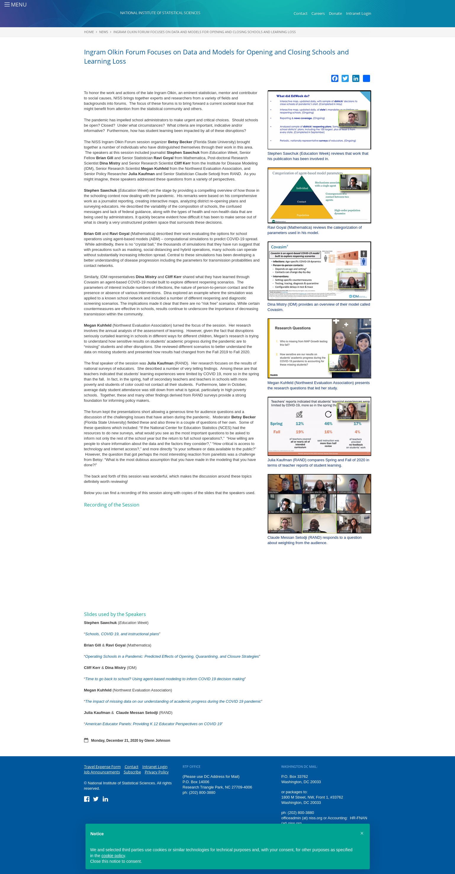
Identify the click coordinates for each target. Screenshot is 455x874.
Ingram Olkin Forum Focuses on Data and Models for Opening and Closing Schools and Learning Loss (204, 32)
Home (89, 32)
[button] (362, 833)
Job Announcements (102, 772)
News (103, 32)
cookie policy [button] (113, 855)
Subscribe (132, 772)
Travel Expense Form (102, 766)
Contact (301, 13)
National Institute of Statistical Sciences (160, 12)
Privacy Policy (157, 772)
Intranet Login (358, 13)
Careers (318, 13)
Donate (335, 13)
